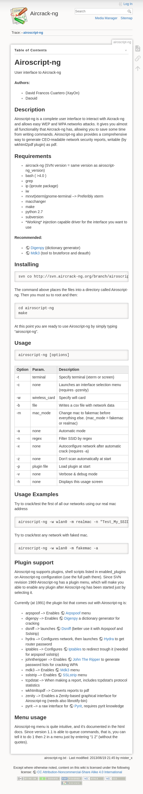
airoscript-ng (33, 32)
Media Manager (106, 18)
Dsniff (66, 629)
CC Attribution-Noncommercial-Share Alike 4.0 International (79, 772)
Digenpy (37, 248)
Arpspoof (73, 613)
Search (129, 11)
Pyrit (78, 706)
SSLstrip (70, 675)
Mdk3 (35, 253)
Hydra (109, 639)
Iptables (74, 649)
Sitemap (126, 18)
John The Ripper (86, 659)
